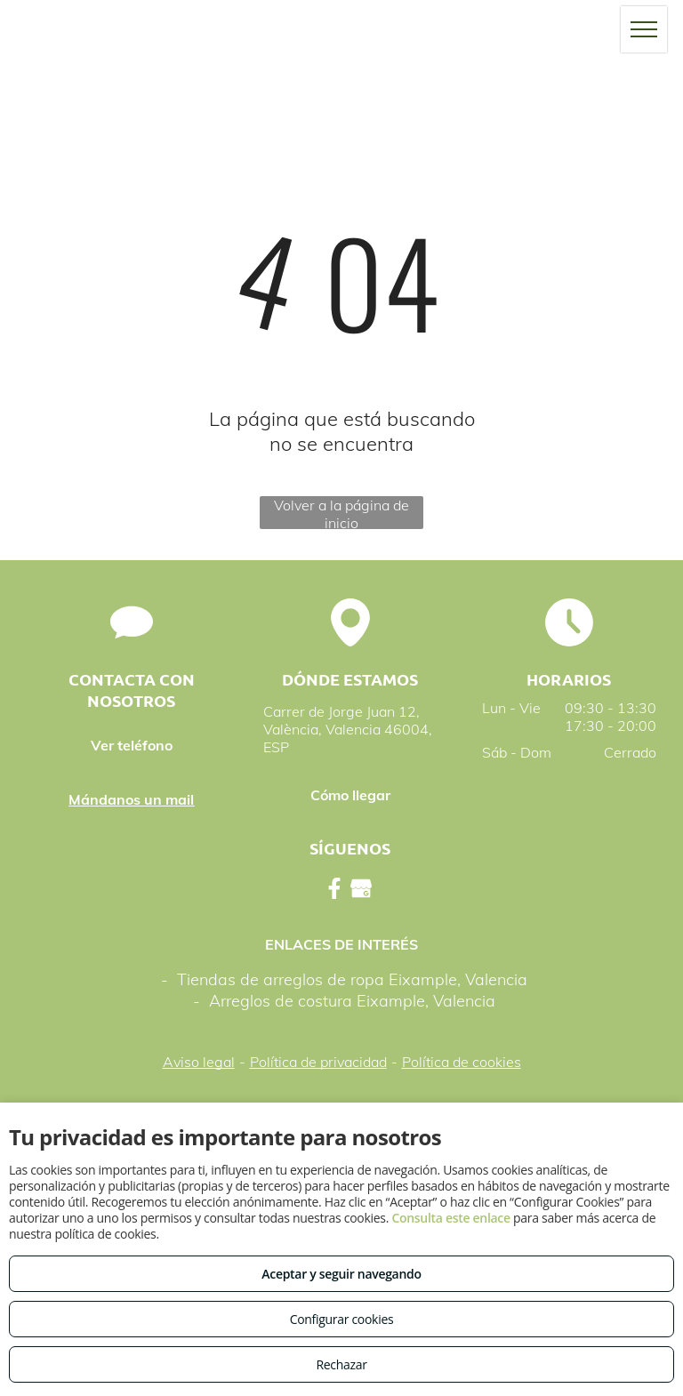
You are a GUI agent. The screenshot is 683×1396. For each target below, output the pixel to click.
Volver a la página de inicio (341, 512)
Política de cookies (461, 1062)
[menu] (644, 29)
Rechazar (341, 1364)
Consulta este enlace (450, 1217)
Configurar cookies (342, 1319)
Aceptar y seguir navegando (341, 1273)
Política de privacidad (318, 1062)
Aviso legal (199, 1062)
